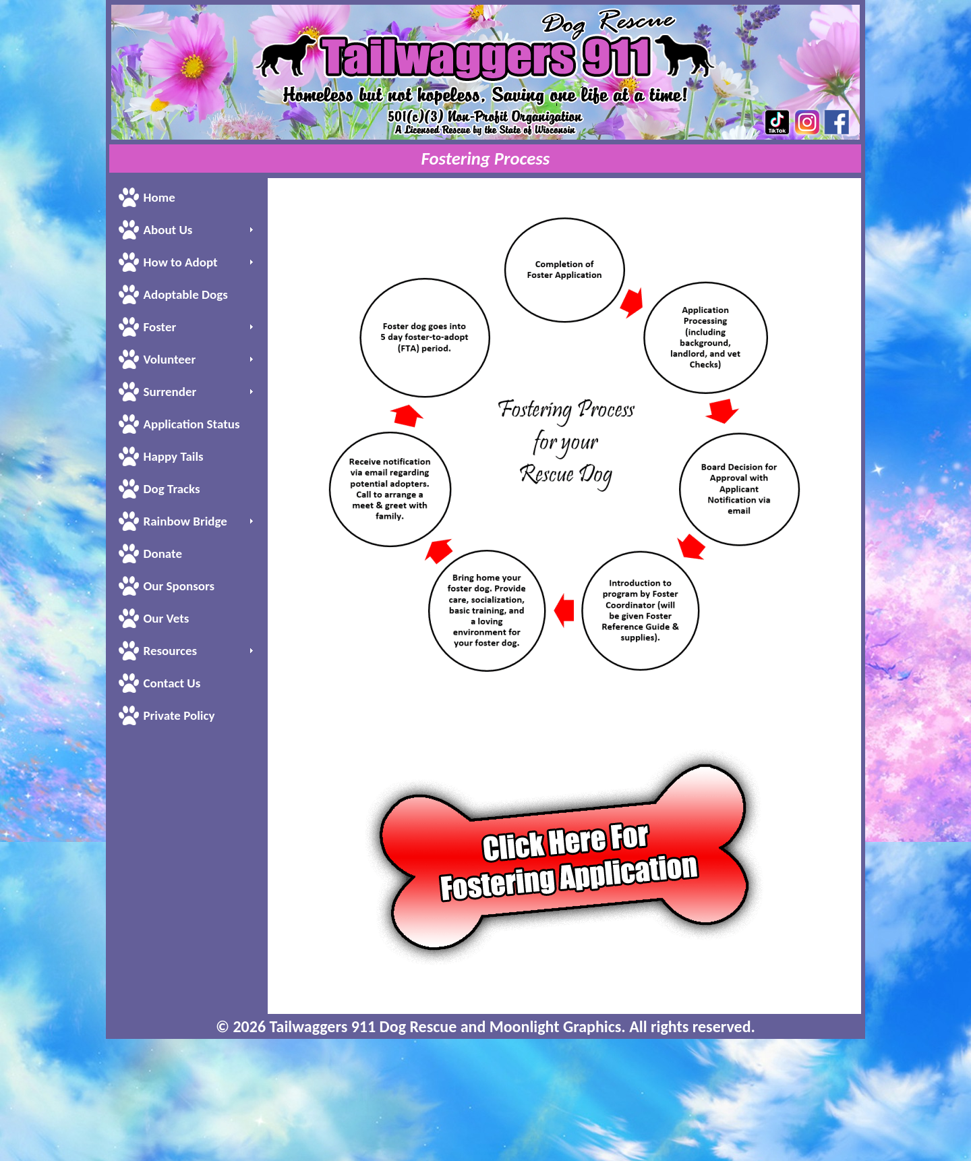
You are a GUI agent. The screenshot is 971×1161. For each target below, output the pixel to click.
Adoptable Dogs (185, 294)
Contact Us (171, 683)
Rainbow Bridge (185, 521)
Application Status (191, 424)
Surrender (169, 391)
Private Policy (178, 715)
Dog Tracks (171, 489)
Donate (162, 553)
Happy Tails (173, 456)
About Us (167, 229)
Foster (159, 327)
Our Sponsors (178, 586)
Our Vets (166, 618)
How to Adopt (180, 262)
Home (159, 197)
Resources (170, 650)
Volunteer (169, 359)
